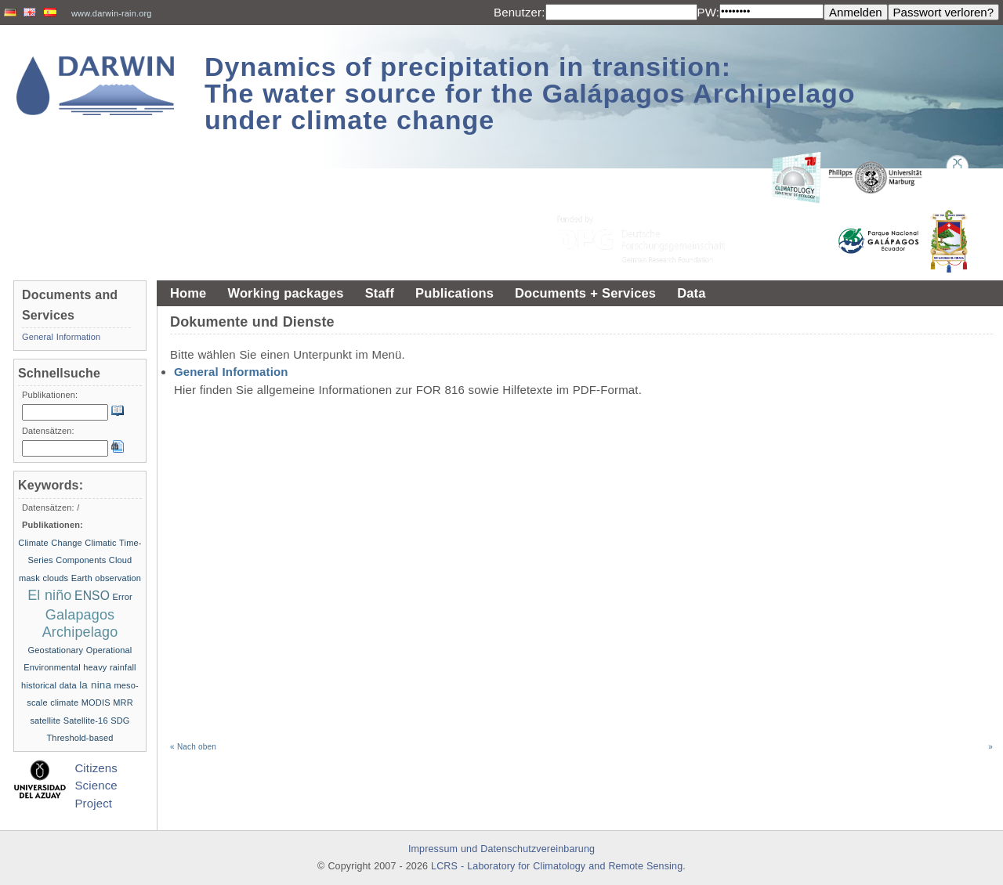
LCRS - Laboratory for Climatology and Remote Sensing (557, 866)
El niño (49, 595)
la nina (95, 685)
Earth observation (106, 578)
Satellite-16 (85, 720)
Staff (379, 293)
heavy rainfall (109, 667)
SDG (119, 720)
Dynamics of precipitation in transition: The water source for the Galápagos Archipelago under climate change (530, 93)
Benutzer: (519, 12)
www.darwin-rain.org (111, 13)
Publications (454, 293)
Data (691, 293)
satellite (45, 720)
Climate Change (50, 542)
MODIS (95, 702)
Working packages (285, 293)
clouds (55, 578)
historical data (49, 685)
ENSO (92, 595)
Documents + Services (585, 293)
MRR (123, 702)
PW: (708, 12)
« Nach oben (193, 746)
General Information (231, 371)
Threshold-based (79, 737)
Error (122, 596)
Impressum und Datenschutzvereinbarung (501, 848)
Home (188, 293)
